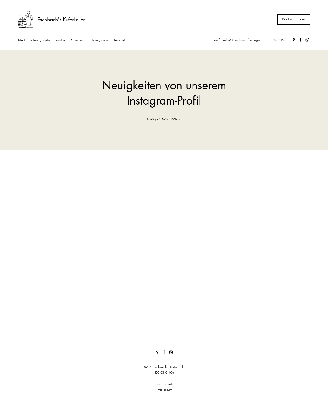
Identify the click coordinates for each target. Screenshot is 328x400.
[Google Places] (293, 40)
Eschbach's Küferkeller (61, 19)
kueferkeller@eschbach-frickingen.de (239, 40)
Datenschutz (164, 384)
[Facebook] (300, 40)
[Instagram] (307, 40)
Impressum (165, 390)
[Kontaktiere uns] (293, 19)
